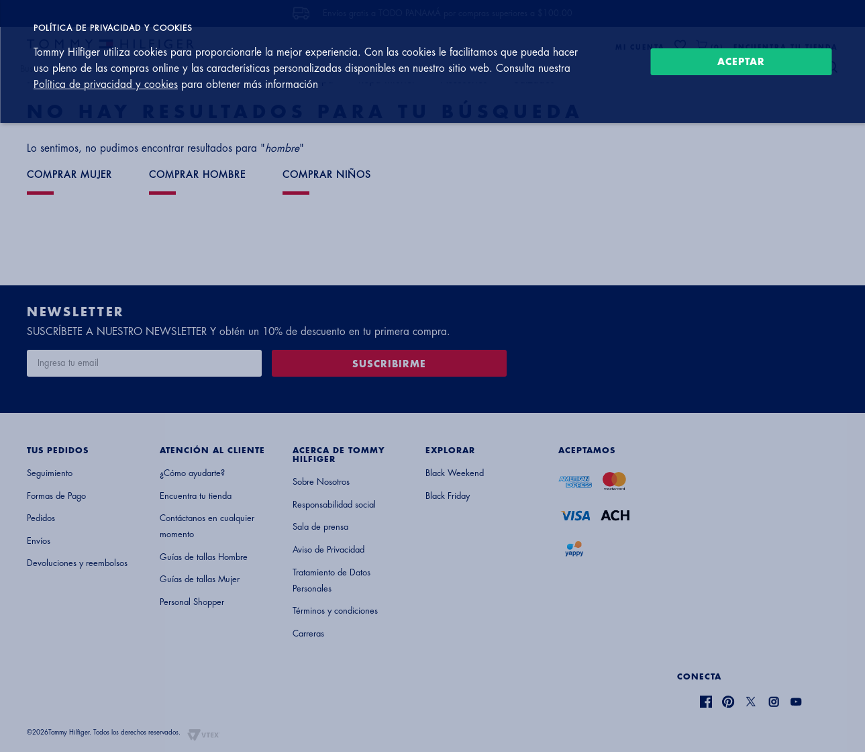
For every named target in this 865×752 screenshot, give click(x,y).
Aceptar (741, 61)
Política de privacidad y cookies (106, 84)
